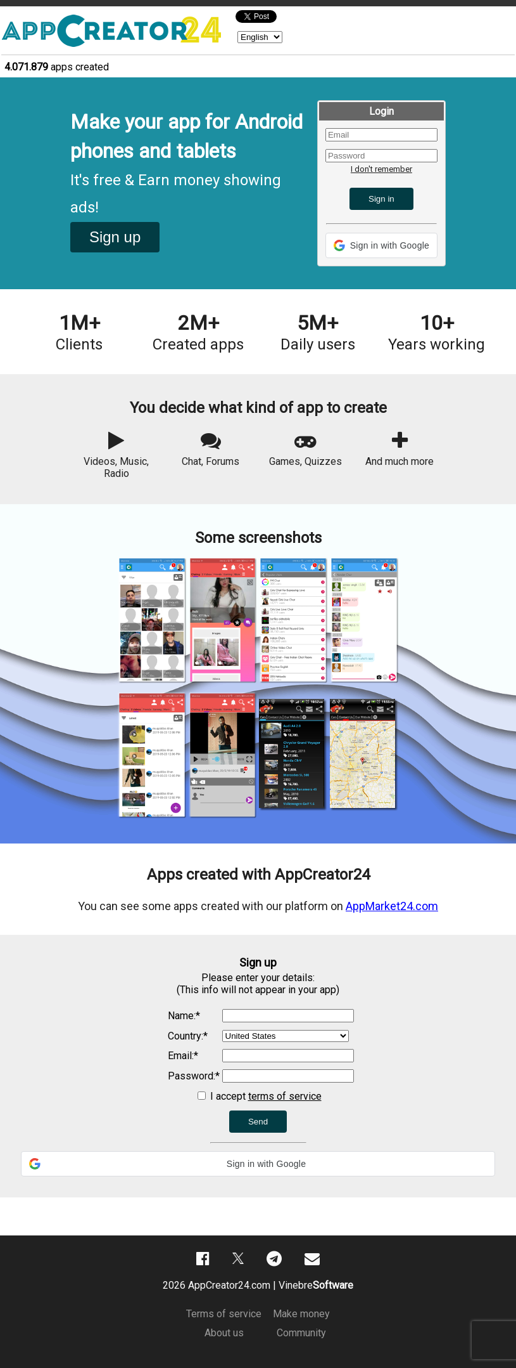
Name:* (184, 1016)
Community (301, 1333)
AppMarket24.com (392, 906)
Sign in (381, 199)
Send (258, 1121)
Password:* (194, 1076)
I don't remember (381, 169)
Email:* (183, 1056)
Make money (301, 1314)
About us (224, 1333)
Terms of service (223, 1314)
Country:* (188, 1036)
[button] (381, 245)
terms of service (285, 1096)
